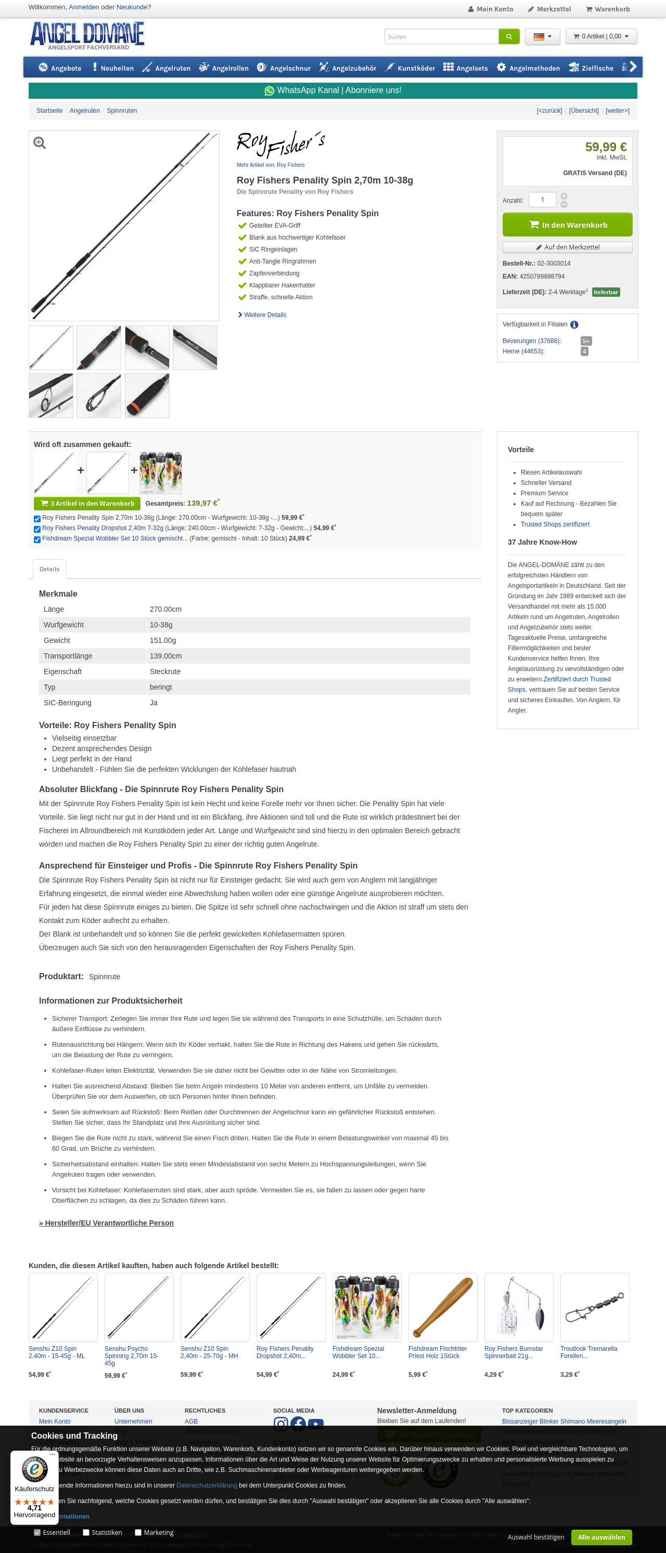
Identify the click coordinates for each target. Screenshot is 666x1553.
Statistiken (107, 1532)
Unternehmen (133, 1421)
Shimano (572, 1421)
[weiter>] (618, 110)
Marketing (159, 1532)
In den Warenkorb (568, 224)
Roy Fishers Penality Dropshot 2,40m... (285, 1352)
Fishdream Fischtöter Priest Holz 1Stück (437, 1352)
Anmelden (84, 7)
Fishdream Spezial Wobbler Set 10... (358, 1352)
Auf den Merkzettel (567, 247)
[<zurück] (549, 110)
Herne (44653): (524, 351)
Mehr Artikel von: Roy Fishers (271, 165)
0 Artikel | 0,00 (601, 36)
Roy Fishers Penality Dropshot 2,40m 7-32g (102, 528)
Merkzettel (549, 9)
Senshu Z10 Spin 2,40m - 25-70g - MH (209, 1352)
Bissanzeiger (520, 1421)
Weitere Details (262, 315)
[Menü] (52, 1457)
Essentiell (56, 1532)
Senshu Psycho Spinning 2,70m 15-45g (132, 1356)
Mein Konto (490, 9)
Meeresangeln (606, 1421)
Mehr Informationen (60, 1516)
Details (49, 569)
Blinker (549, 1421)
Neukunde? (134, 7)
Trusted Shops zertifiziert (555, 524)
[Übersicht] (584, 110)
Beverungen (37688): (532, 341)
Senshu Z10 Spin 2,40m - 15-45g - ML (57, 1352)
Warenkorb (607, 9)
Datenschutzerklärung (206, 1485)
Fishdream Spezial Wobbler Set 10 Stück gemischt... (115, 538)
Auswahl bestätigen (536, 1537)
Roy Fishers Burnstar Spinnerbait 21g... (513, 1352)
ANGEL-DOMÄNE (92, 36)
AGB (191, 1421)
